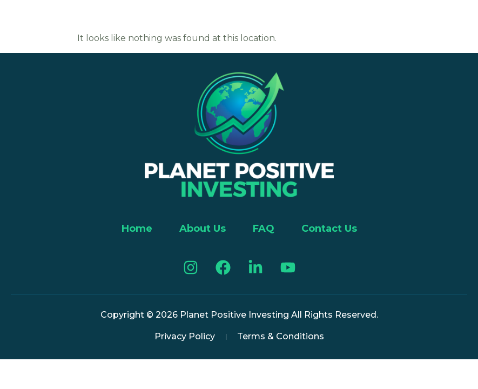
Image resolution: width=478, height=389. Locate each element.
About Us (202, 228)
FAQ (263, 228)
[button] (23, 20)
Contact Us (329, 228)
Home (137, 228)
